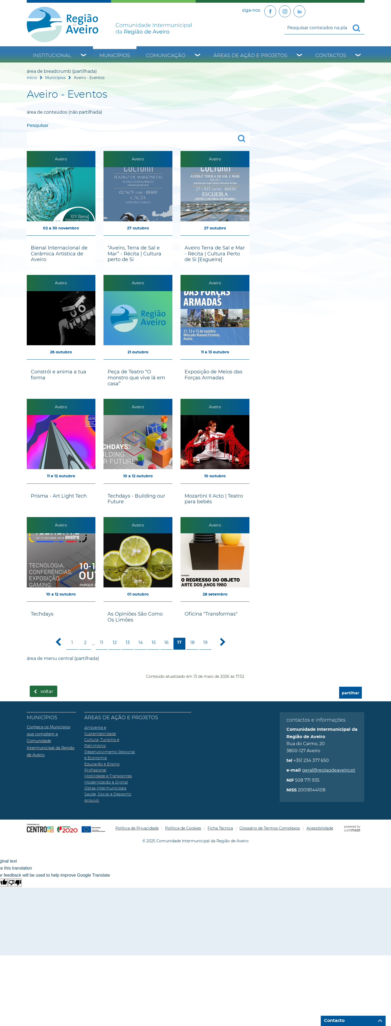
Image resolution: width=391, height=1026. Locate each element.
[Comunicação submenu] (198, 56)
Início (32, 77)
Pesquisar (38, 125)
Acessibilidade (319, 828)
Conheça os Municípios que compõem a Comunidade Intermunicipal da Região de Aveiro (51, 741)
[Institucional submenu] (84, 56)
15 (154, 642)
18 (192, 642)
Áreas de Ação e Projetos (250, 55)
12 (115, 642)
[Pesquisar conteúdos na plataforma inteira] (359, 28)
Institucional (52, 55)
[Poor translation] (15, 883)
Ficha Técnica (220, 828)
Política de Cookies (183, 828)
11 (101, 642)
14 (140, 642)
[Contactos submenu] (358, 56)
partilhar (350, 693)
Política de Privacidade (137, 828)
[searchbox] (325, 27)
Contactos (330, 55)
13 (128, 642)
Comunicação (165, 55)
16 (166, 642)
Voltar (47, 691)
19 (205, 642)
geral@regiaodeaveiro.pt (328, 770)
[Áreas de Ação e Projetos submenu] (300, 56)
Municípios (114, 55)
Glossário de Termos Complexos (269, 828)
